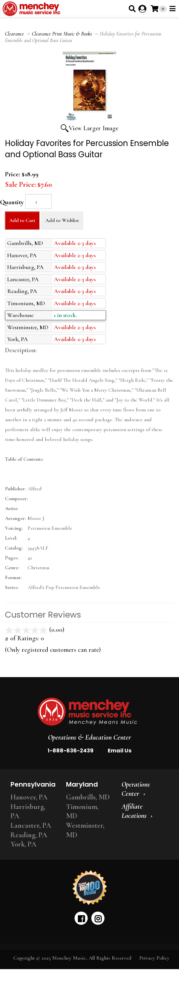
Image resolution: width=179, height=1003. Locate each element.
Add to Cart (22, 220)
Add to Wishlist (62, 220)
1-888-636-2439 (71, 750)
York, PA (23, 844)
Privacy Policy (154, 958)
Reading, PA (29, 835)
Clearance (14, 34)
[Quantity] (38, 201)
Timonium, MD (82, 811)
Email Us (119, 750)
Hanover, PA (29, 797)
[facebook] (81, 918)
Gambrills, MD (88, 797)
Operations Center (136, 789)
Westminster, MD (85, 830)
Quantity (12, 202)
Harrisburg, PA (28, 811)
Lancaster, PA (31, 825)
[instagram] (97, 918)
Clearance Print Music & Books (62, 34)
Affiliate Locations (134, 811)
